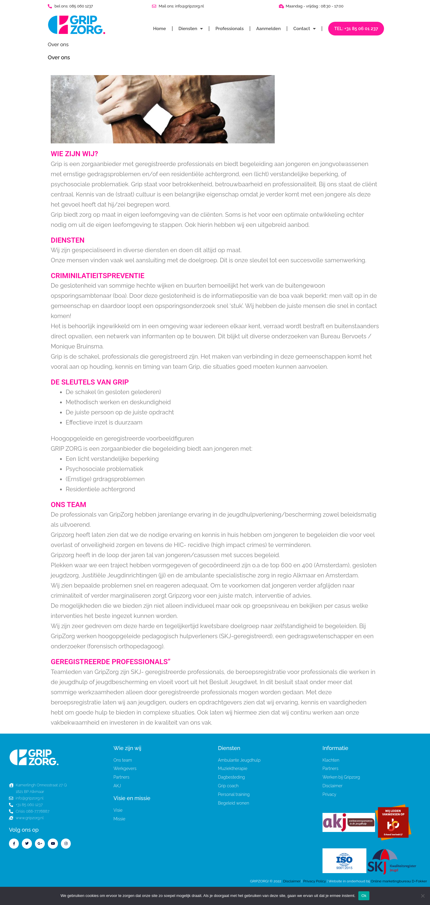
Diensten (191, 29)
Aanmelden (268, 28)
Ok (363, 895)
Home (159, 28)
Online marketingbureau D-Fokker (399, 881)
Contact (304, 29)
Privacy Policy (315, 881)
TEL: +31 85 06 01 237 (356, 28)
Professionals (229, 28)
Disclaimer (291, 881)
